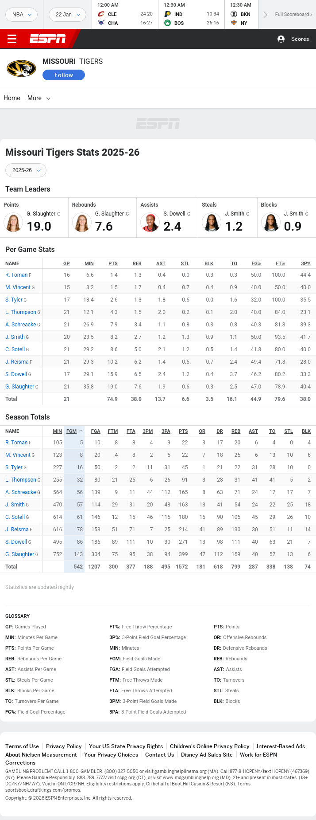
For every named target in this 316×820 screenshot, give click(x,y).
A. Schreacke (20, 325)
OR (202, 431)
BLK (208, 264)
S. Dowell (16, 374)
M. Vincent (18, 287)
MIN (89, 264)
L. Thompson (20, 312)
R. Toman (16, 275)
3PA (166, 431)
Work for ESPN (258, 754)
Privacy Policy (64, 746)
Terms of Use (22, 746)
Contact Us (159, 754)
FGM (74, 431)
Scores (300, 38)
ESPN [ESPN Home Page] (48, 38)
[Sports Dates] (67, 14)
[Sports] (21, 14)
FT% (280, 264)
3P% (306, 264)
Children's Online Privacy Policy (210, 746)
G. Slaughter (19, 387)
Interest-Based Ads (281, 746)
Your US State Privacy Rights (126, 746)
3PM (148, 431)
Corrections (20, 762)
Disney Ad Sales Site (207, 754)
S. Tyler (14, 300)
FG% (257, 264)
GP (66, 264)
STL (185, 264)
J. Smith (15, 337)
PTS (112, 264)
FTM (113, 431)
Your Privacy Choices (111, 754)
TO (234, 264)
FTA (131, 431)
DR (220, 431)
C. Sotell (15, 349)
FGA (95, 431)
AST (161, 264)
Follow (63, 75)
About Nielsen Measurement (41, 754)
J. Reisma (17, 362)
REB (137, 264)
